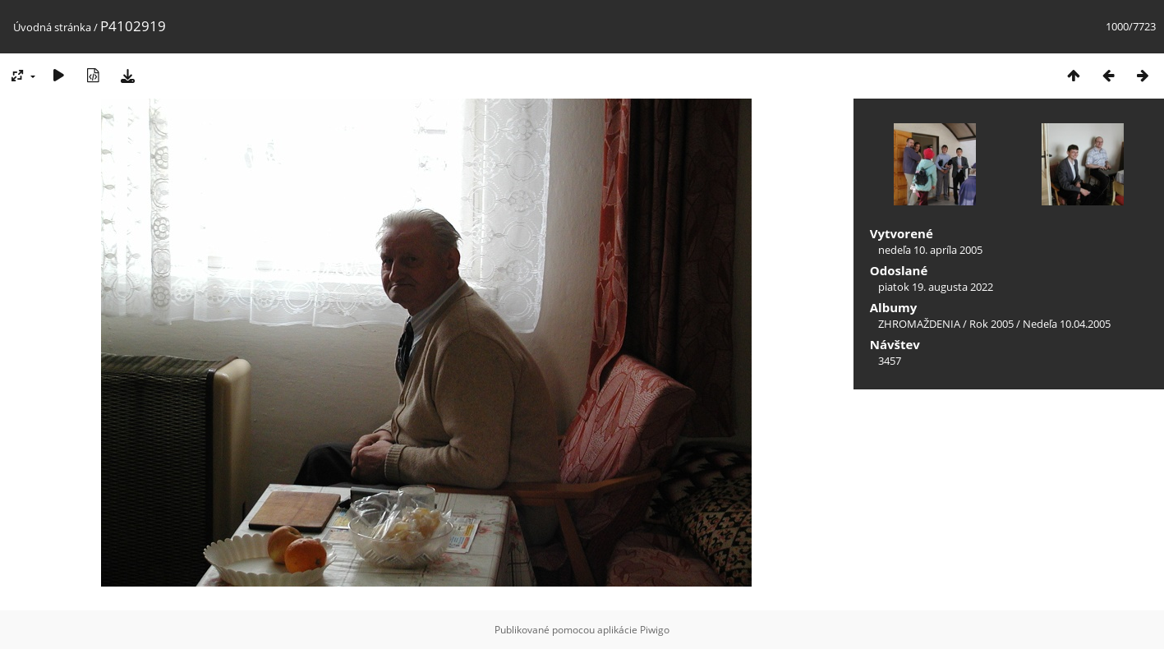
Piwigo (654, 630)
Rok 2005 (991, 323)
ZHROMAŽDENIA (919, 323)
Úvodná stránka (52, 27)
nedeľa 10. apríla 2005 (930, 249)
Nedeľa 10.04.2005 (1067, 323)
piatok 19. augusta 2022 (935, 286)
